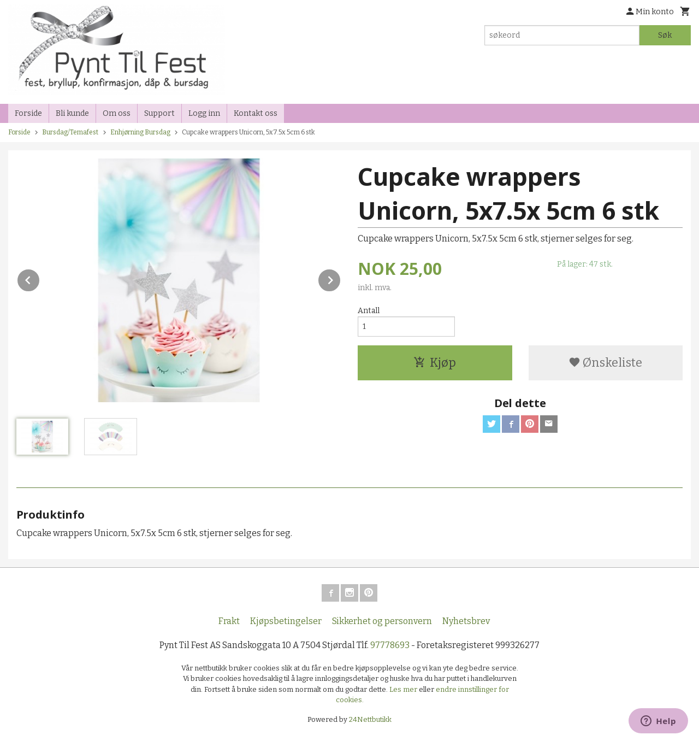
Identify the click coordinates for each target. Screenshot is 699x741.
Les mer (404, 689)
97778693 (390, 645)
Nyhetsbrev (466, 621)
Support (159, 113)
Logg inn (204, 113)
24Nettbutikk (370, 719)
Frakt (229, 621)
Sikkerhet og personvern (382, 621)
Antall (369, 310)
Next (340, 278)
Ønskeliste (605, 362)
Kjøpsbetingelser (286, 621)
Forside (28, 113)
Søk (665, 35)
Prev (39, 278)
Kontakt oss (255, 113)
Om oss (117, 113)
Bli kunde (72, 113)
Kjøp (434, 362)
